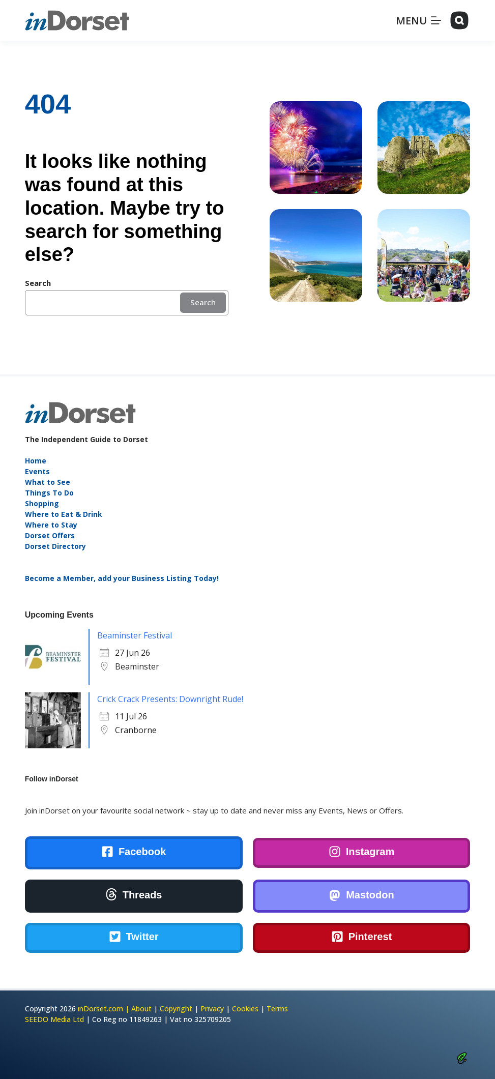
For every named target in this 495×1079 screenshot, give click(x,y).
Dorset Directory (55, 546)
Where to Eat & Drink (63, 514)
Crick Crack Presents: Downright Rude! (170, 699)
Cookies (245, 1008)
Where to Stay (51, 525)
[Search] (459, 20)
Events (37, 471)
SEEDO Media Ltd (54, 1019)
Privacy (212, 1008)
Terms (277, 1008)
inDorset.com (100, 1008)
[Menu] (418, 20)
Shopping (42, 503)
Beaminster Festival (134, 635)
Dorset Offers (50, 535)
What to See (47, 482)
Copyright (176, 1008)
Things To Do (49, 493)
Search (203, 302)
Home (35, 460)
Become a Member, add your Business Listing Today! (122, 578)
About (141, 1008)
